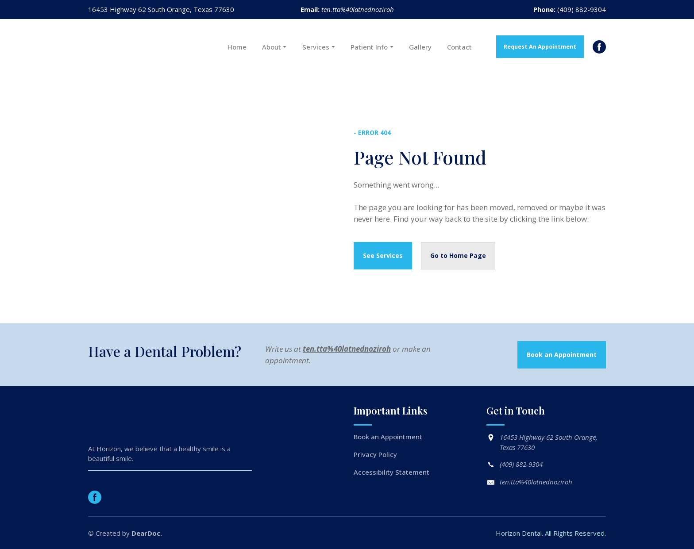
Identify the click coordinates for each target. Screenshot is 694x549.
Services (315, 46)
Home (237, 46)
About (271, 46)
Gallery (420, 46)
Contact (459, 46)
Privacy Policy (375, 454)
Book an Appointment (388, 436)
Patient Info (369, 46)
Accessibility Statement (391, 472)
